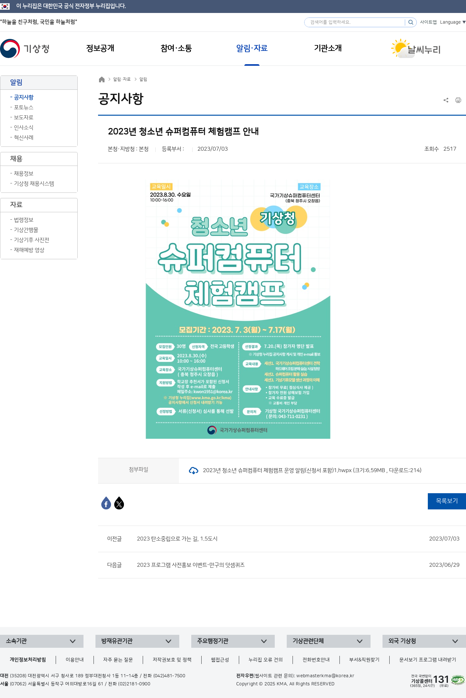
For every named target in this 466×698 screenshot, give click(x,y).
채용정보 (23, 174)
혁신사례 (23, 138)
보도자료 (23, 118)
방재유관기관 (116, 641)
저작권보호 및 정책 (172, 660)
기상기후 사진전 (31, 240)
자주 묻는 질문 (118, 660)
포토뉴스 (23, 108)
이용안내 (75, 660)
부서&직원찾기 (364, 660)
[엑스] (119, 502)
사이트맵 (428, 22)
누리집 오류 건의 (266, 660)
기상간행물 (26, 230)
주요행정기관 (212, 641)
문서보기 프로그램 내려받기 (427, 660)
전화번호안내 (316, 660)
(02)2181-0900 (134, 684)
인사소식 (23, 128)
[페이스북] (106, 502)
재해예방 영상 (29, 250)
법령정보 (23, 220)
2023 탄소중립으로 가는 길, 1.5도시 (298, 539)
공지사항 (23, 97)
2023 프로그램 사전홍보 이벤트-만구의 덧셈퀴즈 (298, 565)
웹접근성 (220, 660)
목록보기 (447, 501)
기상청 (24, 48)
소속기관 (16, 641)
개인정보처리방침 (28, 660)
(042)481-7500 (169, 676)
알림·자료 (122, 79)
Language (450, 22)
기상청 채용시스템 (34, 184)
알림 (143, 79)
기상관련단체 (308, 641)
